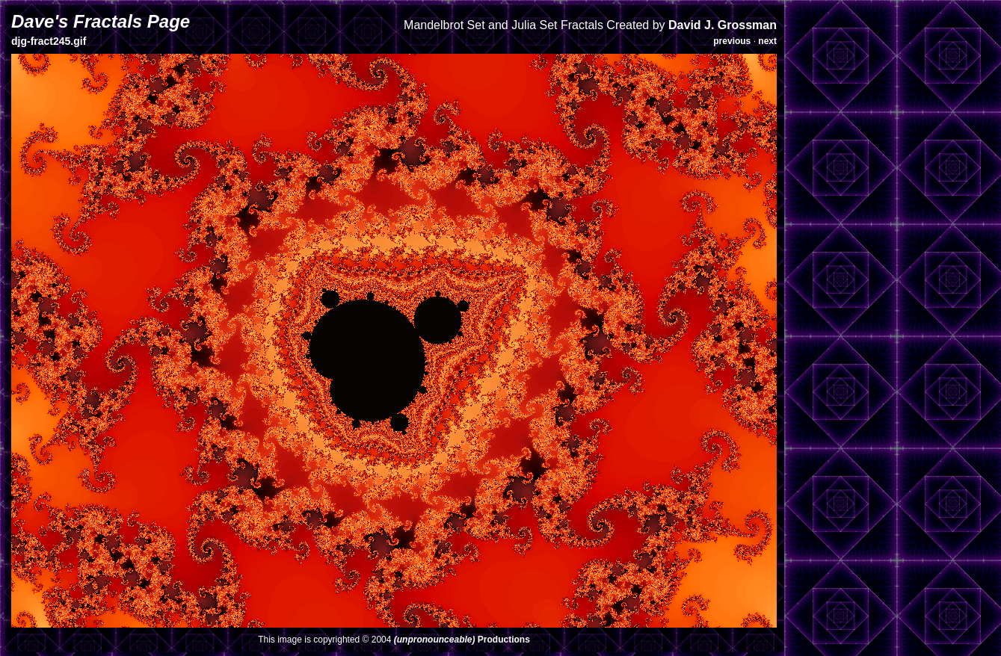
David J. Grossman (722, 25)
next (767, 41)
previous (732, 41)
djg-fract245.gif (48, 41)
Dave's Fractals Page (100, 21)
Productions (462, 639)
